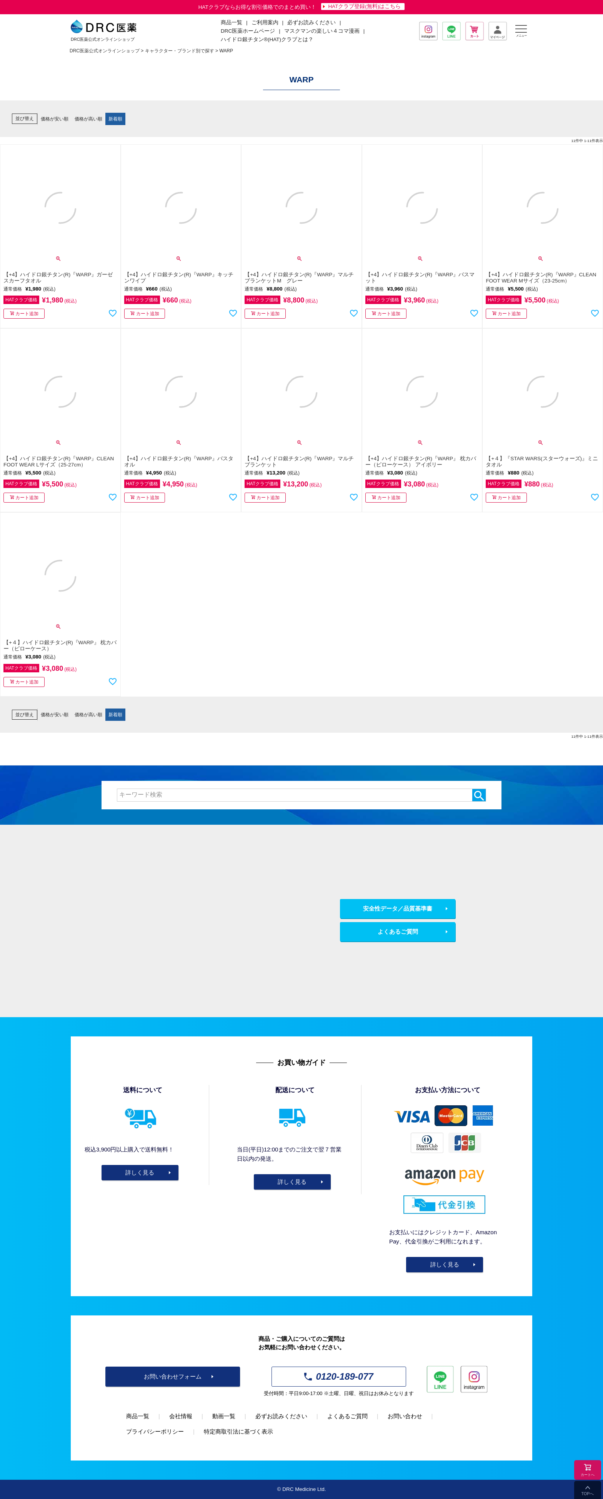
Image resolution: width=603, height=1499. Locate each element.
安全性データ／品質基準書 (397, 908)
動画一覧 (223, 1416)
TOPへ (587, 1493)
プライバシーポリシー (155, 1431)
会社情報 (180, 1416)
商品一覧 (137, 1416)
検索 (479, 795)
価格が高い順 (88, 119)
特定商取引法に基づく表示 (238, 1431)
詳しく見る (139, 1172)
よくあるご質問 (398, 931)
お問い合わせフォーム (173, 1376)
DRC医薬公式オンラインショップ (105, 50)
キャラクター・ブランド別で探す (179, 50)
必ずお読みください (311, 22)
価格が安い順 (54, 119)
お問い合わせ (405, 1416)
